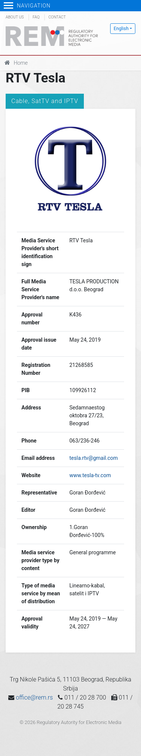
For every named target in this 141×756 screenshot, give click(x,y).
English (121, 28)
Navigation (27, 6)
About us (15, 17)
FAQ (36, 17)
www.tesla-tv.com (90, 475)
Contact (57, 17)
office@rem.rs (34, 697)
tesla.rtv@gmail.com (94, 458)
